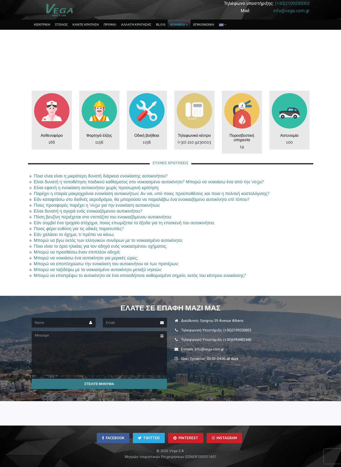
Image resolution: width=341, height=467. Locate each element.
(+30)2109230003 (292, 3)
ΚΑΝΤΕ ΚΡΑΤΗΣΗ (85, 24)
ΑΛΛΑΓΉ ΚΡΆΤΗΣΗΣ (136, 24)
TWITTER (149, 438)
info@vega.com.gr (291, 10)
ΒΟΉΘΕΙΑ (177, 24)
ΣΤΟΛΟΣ (61, 24)
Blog (160, 24)
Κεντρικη (42, 24)
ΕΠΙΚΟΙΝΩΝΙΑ (203, 24)
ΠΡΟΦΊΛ (110, 24)
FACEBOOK (113, 438)
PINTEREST (185, 438)
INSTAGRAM (224, 438)
